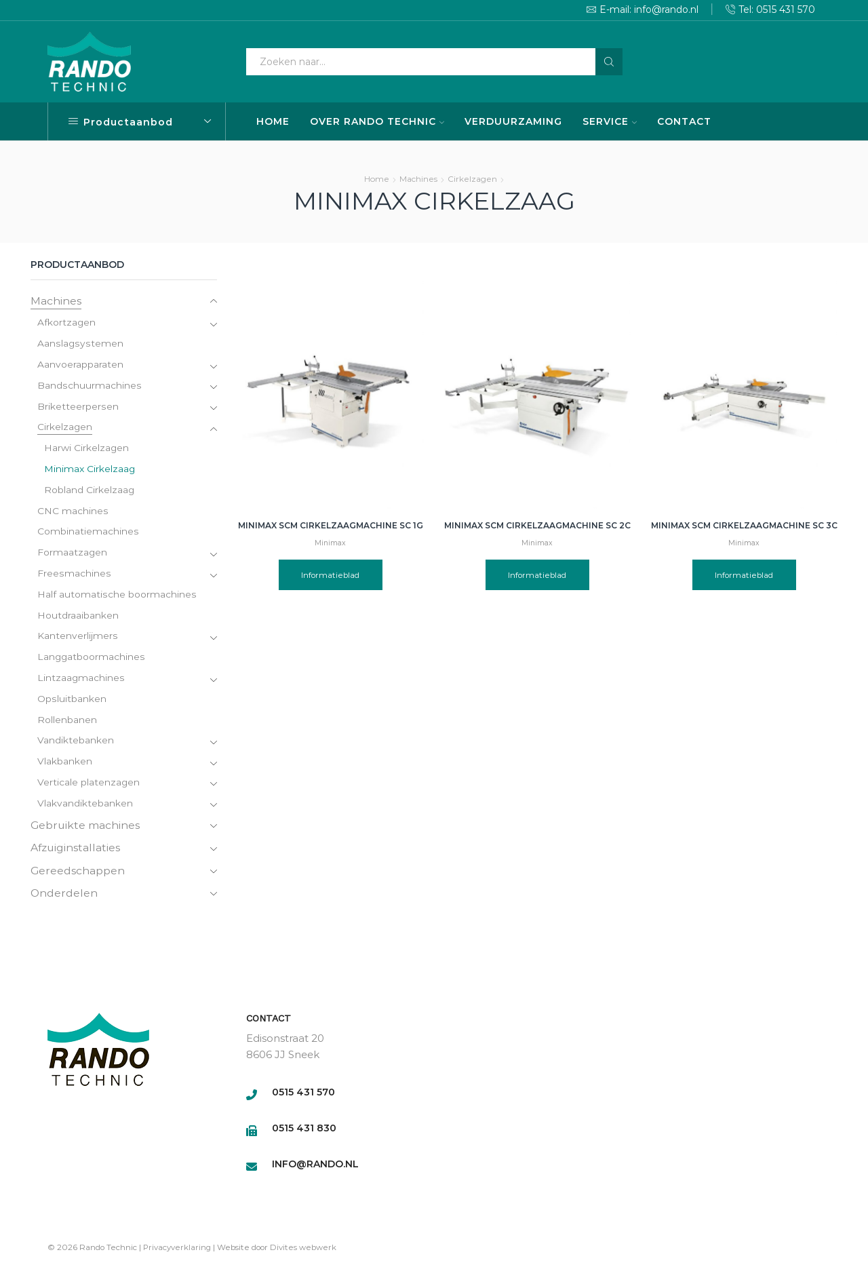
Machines (418, 179)
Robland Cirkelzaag (89, 492)
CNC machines (72, 513)
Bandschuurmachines (88, 387)
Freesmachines (73, 576)
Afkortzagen (66, 323)
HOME (273, 121)
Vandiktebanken (75, 744)
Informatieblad (330, 575)
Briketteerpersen (77, 408)
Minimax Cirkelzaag (90, 471)
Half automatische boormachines (116, 597)
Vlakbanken (64, 765)
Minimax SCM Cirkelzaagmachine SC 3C (744, 525)
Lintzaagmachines (81, 681)
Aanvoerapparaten (80, 365)
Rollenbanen (67, 723)
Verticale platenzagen (88, 786)
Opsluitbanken (71, 702)
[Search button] (609, 61)
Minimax (330, 543)
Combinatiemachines (87, 534)
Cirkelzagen (472, 179)
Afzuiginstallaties (76, 850)
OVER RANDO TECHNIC (377, 121)
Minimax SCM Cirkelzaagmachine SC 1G (330, 525)
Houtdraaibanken (78, 618)
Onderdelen (64, 897)
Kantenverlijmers (77, 639)
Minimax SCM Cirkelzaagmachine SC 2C (537, 525)
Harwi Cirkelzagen (87, 450)
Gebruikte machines (86, 828)
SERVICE (610, 121)
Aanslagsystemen (79, 344)
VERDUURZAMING (513, 121)
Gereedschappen (78, 874)
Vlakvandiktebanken (85, 807)
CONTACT (684, 121)
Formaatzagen (72, 555)
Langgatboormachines (91, 660)
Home (376, 179)
